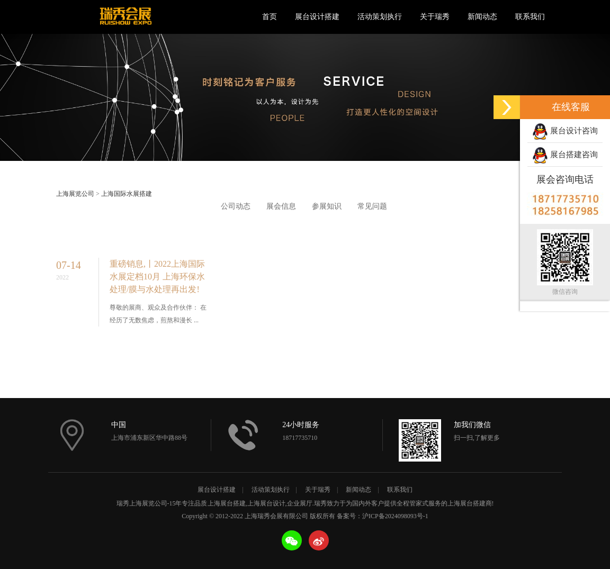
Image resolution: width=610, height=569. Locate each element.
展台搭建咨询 (565, 156)
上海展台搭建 (227, 503)
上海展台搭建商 (469, 503)
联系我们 (530, 17)
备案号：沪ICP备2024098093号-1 (382, 516)
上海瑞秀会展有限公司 (125, 17)
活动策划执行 (379, 17)
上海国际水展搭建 (126, 193)
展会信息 (281, 207)
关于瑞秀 (435, 17)
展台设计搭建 (317, 17)
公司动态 (235, 207)
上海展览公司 (75, 193)
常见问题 (372, 207)
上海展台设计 (266, 503)
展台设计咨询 (565, 132)
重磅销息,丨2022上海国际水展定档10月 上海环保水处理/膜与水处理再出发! (157, 283)
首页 (269, 17)
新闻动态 (482, 17)
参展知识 (327, 207)
